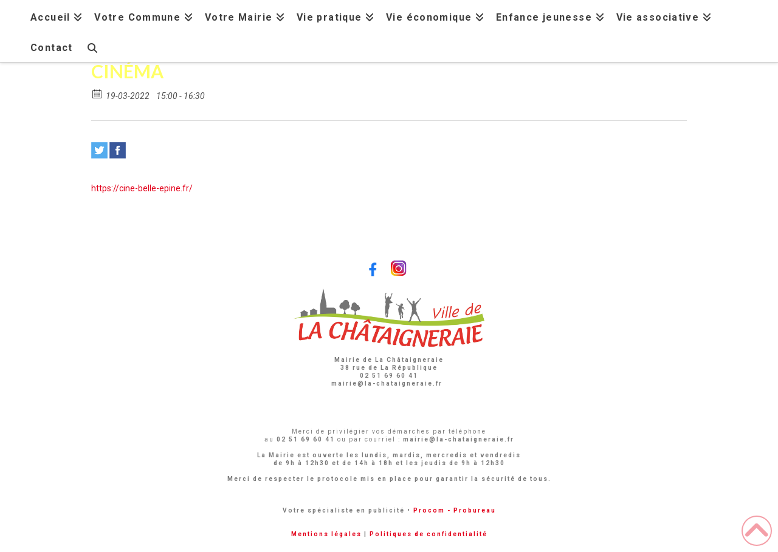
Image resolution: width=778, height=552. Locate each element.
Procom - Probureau (454, 510)
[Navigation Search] (92, 46)
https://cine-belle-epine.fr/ (142, 188)
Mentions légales (326, 534)
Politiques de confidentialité (428, 534)
